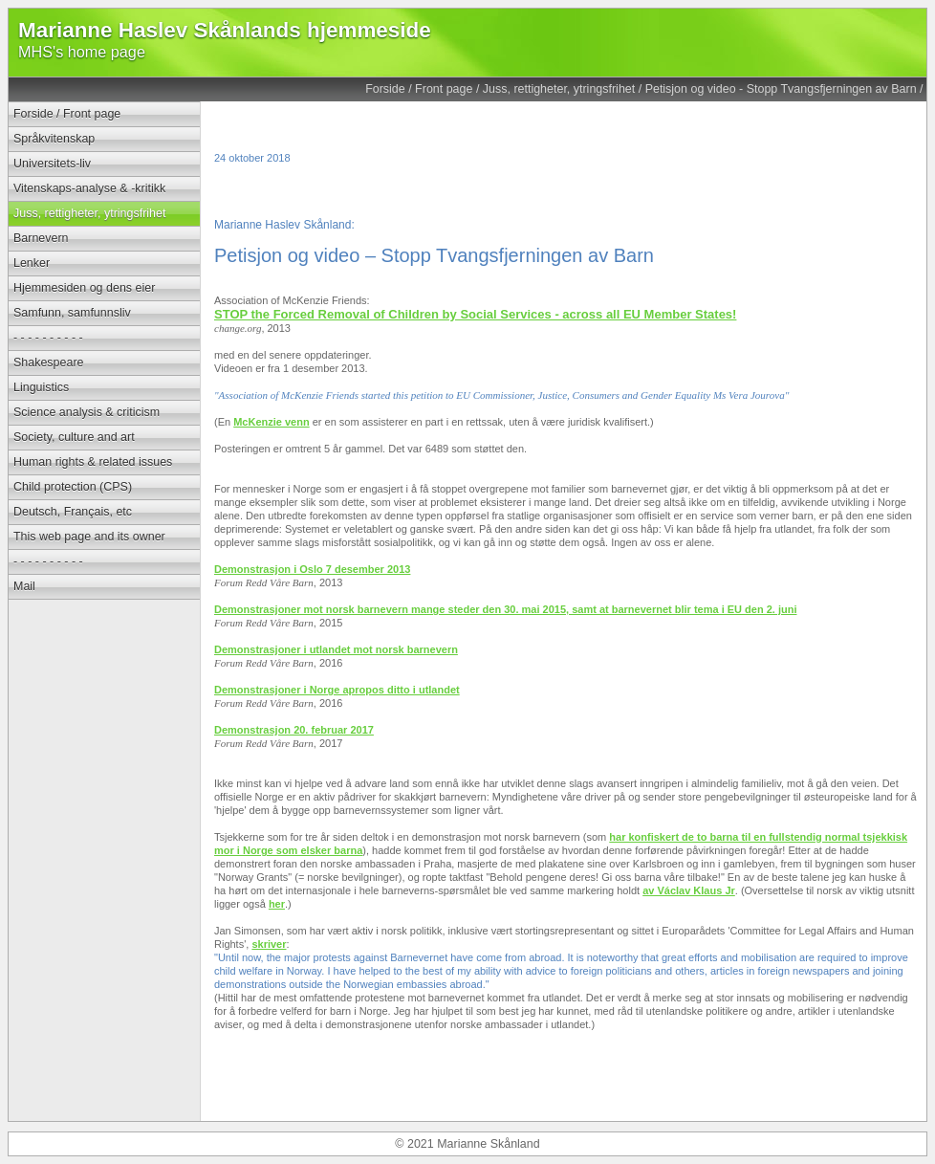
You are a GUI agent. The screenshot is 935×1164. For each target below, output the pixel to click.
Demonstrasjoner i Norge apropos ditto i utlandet (337, 689)
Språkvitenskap (54, 138)
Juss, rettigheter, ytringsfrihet (559, 89)
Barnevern (41, 238)
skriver (268, 944)
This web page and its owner (89, 536)
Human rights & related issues (92, 462)
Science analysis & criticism (86, 412)
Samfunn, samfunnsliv (72, 312)
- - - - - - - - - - (48, 337)
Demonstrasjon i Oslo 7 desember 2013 (312, 569)
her (277, 904)
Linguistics (41, 387)
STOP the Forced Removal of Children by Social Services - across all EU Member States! (475, 314)
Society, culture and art (74, 437)
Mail (24, 586)
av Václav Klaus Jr (688, 890)
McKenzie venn (271, 422)
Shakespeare (48, 362)
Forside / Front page (418, 89)
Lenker (31, 263)
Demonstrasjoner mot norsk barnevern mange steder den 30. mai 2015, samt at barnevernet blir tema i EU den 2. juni (505, 609)
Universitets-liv (52, 163)
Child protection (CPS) (72, 487)
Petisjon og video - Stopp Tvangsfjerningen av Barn (781, 89)
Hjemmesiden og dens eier (84, 288)
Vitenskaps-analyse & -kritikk (89, 188)
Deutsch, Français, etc (72, 511)
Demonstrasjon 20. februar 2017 (294, 730)
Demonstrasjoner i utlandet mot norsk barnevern (336, 649)
